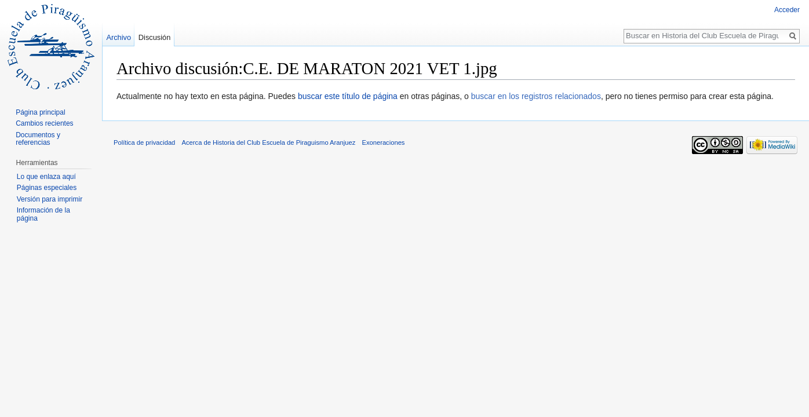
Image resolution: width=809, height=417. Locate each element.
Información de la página (43, 214)
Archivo (118, 37)
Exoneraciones (383, 142)
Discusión (154, 37)
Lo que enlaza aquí (46, 177)
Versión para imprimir (49, 199)
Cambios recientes (44, 123)
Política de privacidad (144, 142)
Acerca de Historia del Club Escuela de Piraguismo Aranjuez (269, 142)
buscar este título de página (348, 96)
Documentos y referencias (38, 139)
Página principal (40, 112)
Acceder (787, 10)
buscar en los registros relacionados (536, 96)
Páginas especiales (46, 188)
